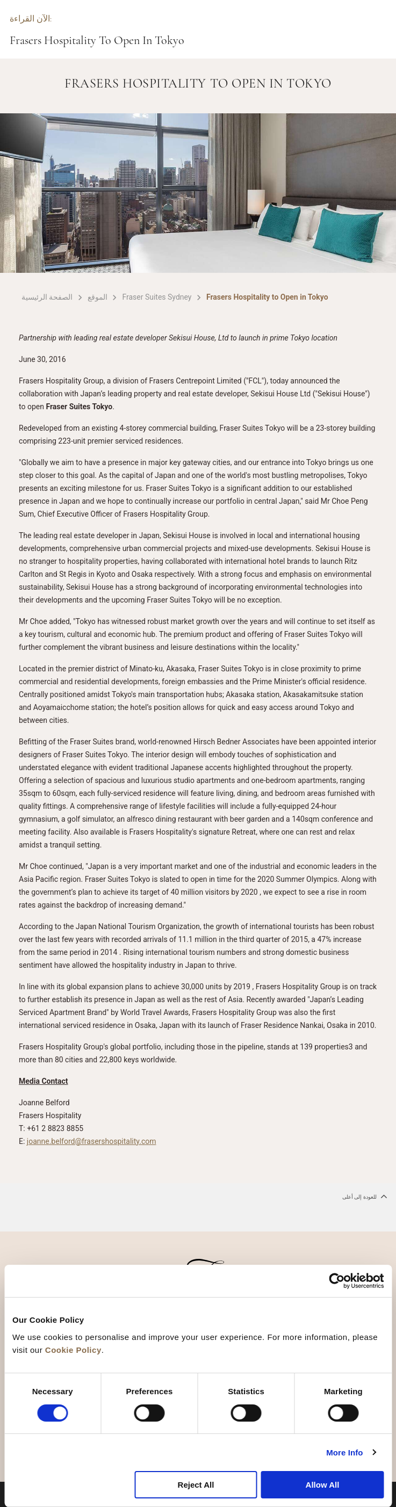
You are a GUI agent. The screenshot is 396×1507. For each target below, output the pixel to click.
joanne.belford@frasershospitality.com (91, 1141)
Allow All (323, 1484)
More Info (344, 1452)
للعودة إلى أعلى (364, 1196)
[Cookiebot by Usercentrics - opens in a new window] (337, 1281)
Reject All (196, 1484)
